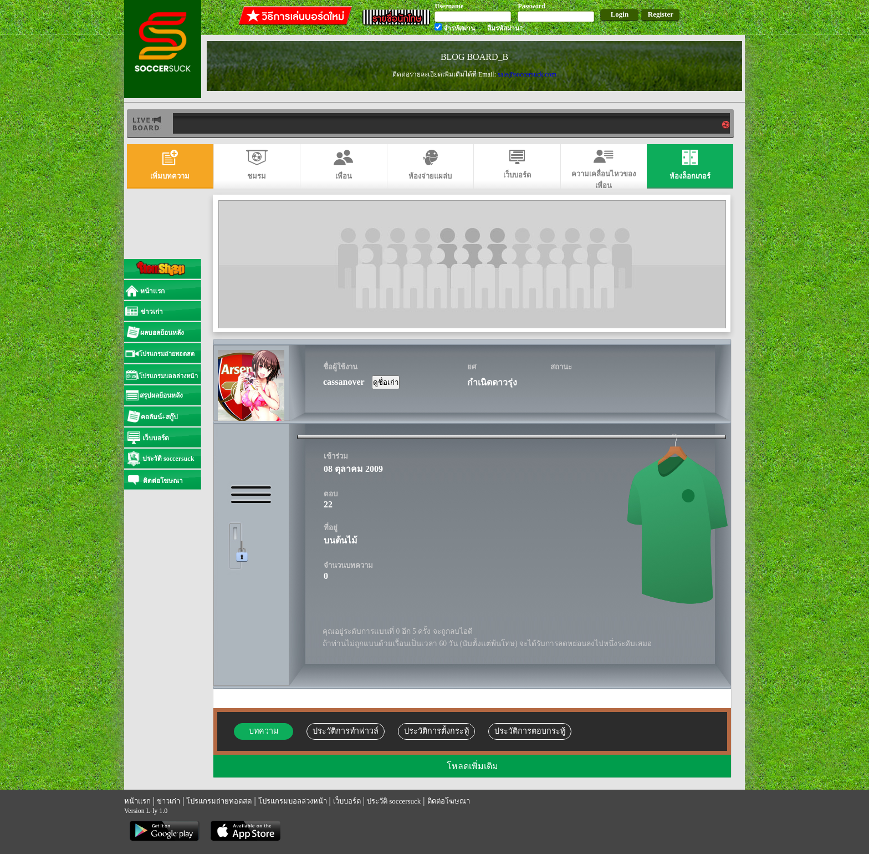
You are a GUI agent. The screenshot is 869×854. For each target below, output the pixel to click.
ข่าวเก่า (168, 801)
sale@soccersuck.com (527, 74)
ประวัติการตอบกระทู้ (529, 730)
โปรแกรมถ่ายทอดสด (219, 801)
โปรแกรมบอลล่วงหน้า (292, 801)
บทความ (263, 730)
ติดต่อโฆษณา (448, 801)
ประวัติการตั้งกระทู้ (436, 730)
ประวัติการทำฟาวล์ (346, 730)
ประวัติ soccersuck (394, 801)
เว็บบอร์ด (347, 801)
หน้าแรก (137, 801)
